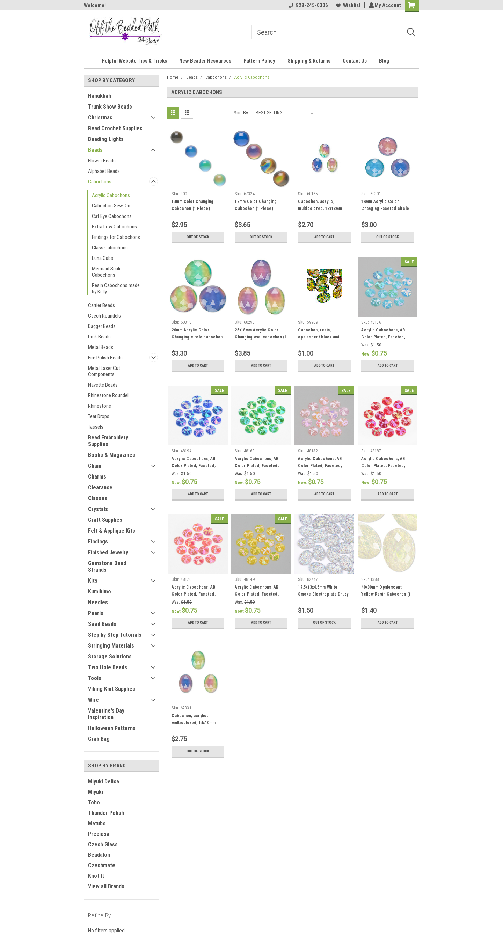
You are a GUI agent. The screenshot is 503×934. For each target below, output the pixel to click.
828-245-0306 (307, 5)
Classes (97, 498)
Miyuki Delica (103, 781)
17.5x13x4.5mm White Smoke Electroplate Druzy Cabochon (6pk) (323, 594)
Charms (97, 476)
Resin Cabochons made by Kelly (116, 288)
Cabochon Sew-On (111, 206)
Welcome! (95, 5)
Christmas (100, 117)
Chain (94, 465)
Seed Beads (102, 624)
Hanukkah (99, 96)
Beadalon (99, 855)
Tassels (95, 427)
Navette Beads (103, 385)
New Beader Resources (205, 61)
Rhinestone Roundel (108, 395)
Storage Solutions (110, 656)
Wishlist (347, 5)
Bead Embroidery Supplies (108, 440)
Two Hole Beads (107, 667)
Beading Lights (106, 139)
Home (172, 77)
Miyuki (95, 792)
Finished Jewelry (108, 552)
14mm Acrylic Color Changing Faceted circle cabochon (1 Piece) (385, 208)
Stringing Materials (111, 645)
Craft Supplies (105, 520)
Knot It (96, 876)
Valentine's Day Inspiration (106, 714)
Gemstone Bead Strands (107, 566)
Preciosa (98, 834)
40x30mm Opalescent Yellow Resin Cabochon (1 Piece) (386, 594)
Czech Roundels (104, 316)
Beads (95, 150)
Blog (384, 61)
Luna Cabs (102, 258)
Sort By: (241, 112)
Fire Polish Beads (105, 358)
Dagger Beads (102, 326)
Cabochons (99, 181)
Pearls (95, 613)
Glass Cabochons (110, 248)
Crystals (98, 509)
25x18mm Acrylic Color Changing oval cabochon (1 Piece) (260, 337)
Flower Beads (102, 161)
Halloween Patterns (112, 728)
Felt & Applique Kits (111, 530)
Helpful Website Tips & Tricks (134, 61)
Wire (93, 699)
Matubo (97, 823)
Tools (94, 678)
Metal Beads (100, 347)
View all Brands (106, 886)
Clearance (100, 487)
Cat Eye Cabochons (112, 216)
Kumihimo (99, 591)
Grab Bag (99, 739)
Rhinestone (99, 406)
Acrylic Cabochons (111, 195)
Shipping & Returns (308, 61)
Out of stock (197, 237)
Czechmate (101, 865)
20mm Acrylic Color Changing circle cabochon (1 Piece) (197, 337)
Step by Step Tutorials (114, 635)
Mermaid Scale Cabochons (107, 271)
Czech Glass (103, 844)
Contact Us (355, 61)
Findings (98, 541)
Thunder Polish (106, 813)
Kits (92, 580)
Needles (98, 602)
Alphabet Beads (104, 171)
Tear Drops (98, 416)
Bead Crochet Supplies (115, 128)
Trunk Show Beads (110, 106)
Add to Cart (324, 237)
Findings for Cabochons (116, 237)
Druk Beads (99, 337)
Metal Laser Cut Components (104, 371)
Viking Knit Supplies (111, 689)
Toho (94, 802)
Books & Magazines (111, 455)
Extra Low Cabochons (114, 227)
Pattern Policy (259, 61)
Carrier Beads (101, 305)
